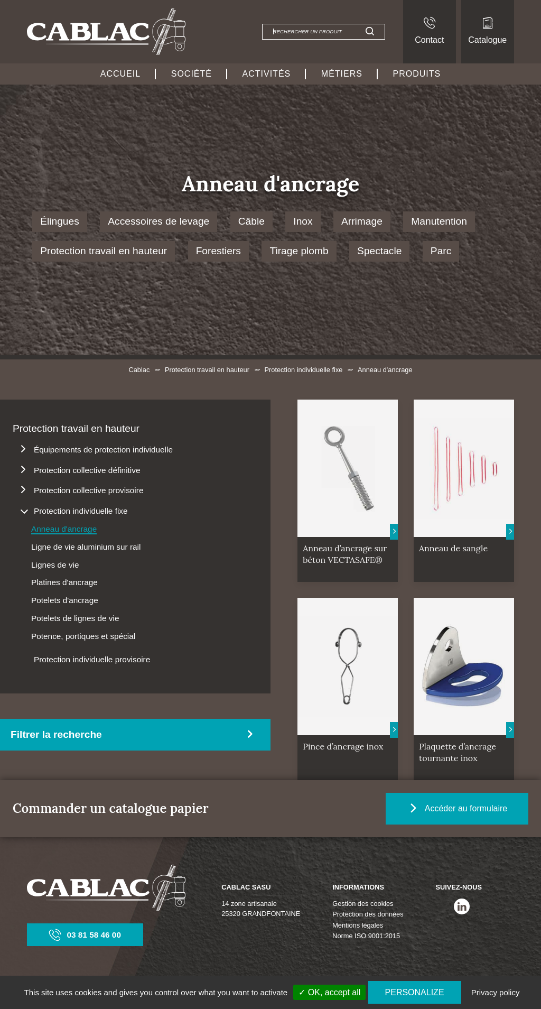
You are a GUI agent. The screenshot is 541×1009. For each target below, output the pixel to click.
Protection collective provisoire (88, 490)
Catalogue (487, 30)
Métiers (341, 73)
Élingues (59, 221)
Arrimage (362, 221)
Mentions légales (357, 925)
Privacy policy (495, 992)
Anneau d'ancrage (64, 528)
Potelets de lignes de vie (75, 618)
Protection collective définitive (87, 470)
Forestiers (218, 250)
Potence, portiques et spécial (83, 636)
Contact (429, 30)
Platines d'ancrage (64, 582)
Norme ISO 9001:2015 (366, 936)
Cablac (139, 370)
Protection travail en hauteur (103, 250)
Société (191, 73)
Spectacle (379, 250)
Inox (302, 221)
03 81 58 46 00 (85, 935)
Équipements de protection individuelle (103, 449)
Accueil (120, 73)
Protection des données (367, 914)
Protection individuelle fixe (304, 370)
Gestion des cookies (362, 904)
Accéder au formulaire (457, 808)
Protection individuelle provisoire (92, 659)
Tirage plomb (298, 250)
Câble (251, 221)
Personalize (414, 992)
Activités (266, 73)
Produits (417, 73)
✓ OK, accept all (329, 992)
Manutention (439, 221)
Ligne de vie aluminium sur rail (86, 546)
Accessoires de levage (158, 221)
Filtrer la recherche (56, 734)
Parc (441, 250)
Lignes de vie (55, 564)
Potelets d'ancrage (64, 600)
